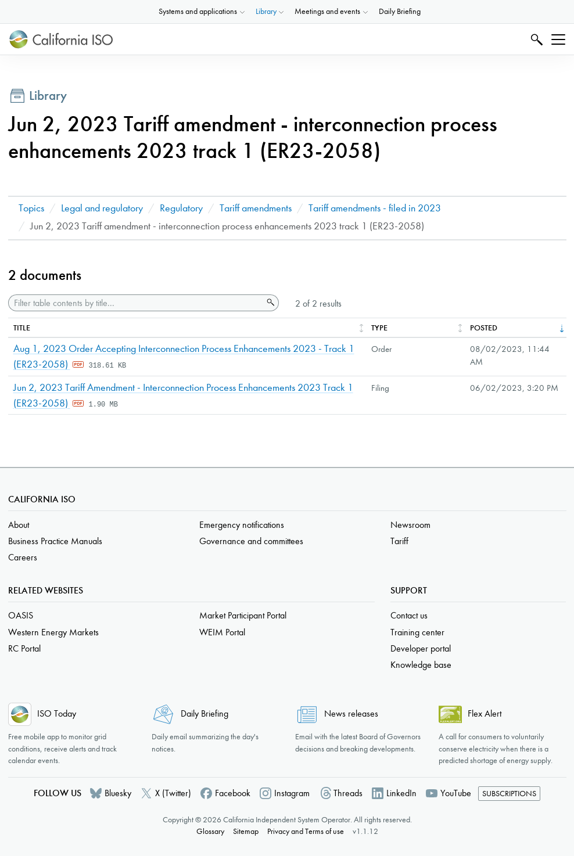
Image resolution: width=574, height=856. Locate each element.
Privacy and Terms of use (305, 831)
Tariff (399, 540)
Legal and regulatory (102, 208)
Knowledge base (420, 664)
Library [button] (266, 11)
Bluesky (118, 793)
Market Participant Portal (242, 615)
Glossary (210, 831)
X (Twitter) (173, 793)
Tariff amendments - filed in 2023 (374, 208)
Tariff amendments (256, 208)
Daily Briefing (400, 11)
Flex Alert (484, 713)
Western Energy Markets (53, 632)
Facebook (232, 793)
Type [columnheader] (379, 328)
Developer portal (420, 648)
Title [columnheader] (21, 328)
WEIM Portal (222, 632)
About (18, 524)
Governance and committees (251, 540)
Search (535, 39)
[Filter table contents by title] (135, 302)
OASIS (20, 615)
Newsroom (410, 524)
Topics (31, 208)
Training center (417, 632)
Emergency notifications (241, 524)
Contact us (409, 615)
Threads (348, 793)
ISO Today (56, 713)
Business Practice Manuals (55, 540)
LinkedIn (401, 793)
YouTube (455, 793)
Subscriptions (509, 794)
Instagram (292, 793)
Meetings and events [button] (327, 11)
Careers (22, 557)
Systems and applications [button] (198, 11)
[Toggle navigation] (558, 39)
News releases (351, 713)
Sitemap (246, 831)
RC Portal (24, 648)
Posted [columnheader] (483, 328)
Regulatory (181, 208)
